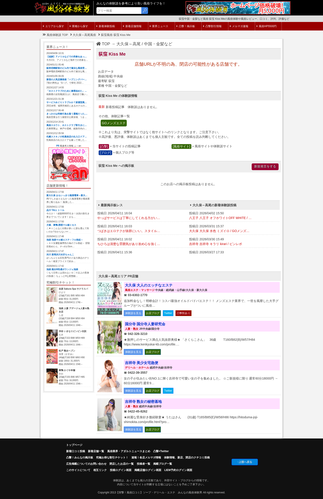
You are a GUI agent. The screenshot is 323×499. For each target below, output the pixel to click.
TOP (103, 44)
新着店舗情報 (132, 26)
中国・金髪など (158, 44)
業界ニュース (159, 26)
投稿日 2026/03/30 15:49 (234, 241)
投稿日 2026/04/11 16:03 (142, 228)
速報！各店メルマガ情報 (146, 457)
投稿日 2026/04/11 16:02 (142, 241)
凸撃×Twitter (161, 451)
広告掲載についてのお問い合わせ (86, 463)
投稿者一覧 (143, 463)
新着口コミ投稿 (75, 451)
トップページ (74, 445)
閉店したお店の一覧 (121, 463)
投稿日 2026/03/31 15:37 (234, 228)
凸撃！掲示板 (186, 26)
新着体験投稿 (105, 26)
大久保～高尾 (128, 44)
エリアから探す (53, 26)
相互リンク (100, 470)
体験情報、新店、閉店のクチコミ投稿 (187, 457)
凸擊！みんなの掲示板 (79, 457)
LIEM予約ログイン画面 (178, 470)
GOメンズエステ (114, 123)
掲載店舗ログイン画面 (147, 470)
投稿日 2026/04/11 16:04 (142, 215)
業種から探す (79, 26)
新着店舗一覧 (96, 451)
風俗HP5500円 (267, 26)
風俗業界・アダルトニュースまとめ (128, 451)
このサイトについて (78, 470)
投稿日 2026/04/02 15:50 (234, 215)
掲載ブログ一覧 (162, 463)
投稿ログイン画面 (120, 470)
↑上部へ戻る (244, 462)
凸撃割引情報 (212, 26)
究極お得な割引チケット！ (112, 457)
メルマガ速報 (239, 26)
